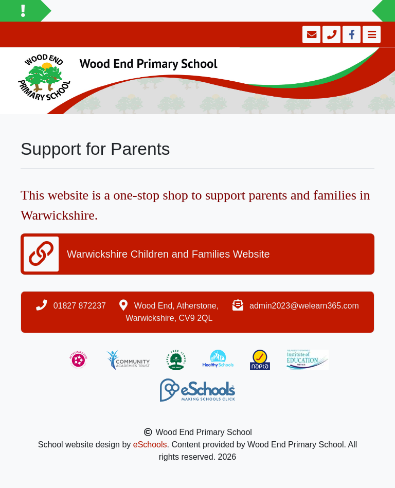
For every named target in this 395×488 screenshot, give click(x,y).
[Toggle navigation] (371, 34)
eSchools (150, 444)
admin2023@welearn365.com (304, 305)
